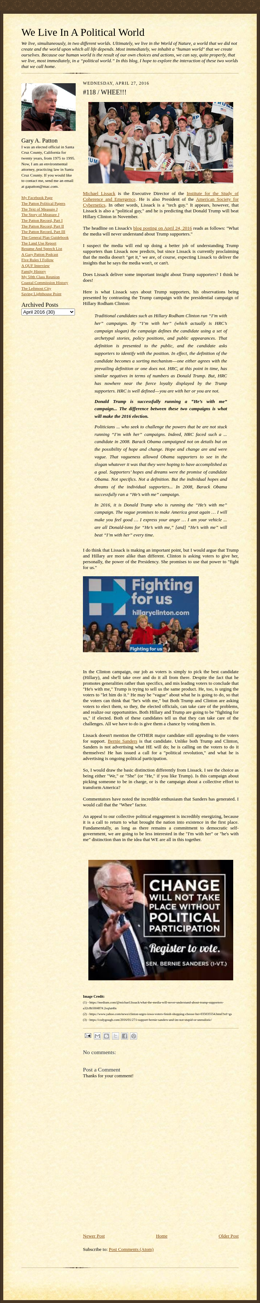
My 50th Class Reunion (40, 277)
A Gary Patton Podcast (39, 254)
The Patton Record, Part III (43, 231)
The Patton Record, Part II (42, 226)
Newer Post (94, 1236)
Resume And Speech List (41, 248)
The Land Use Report (38, 243)
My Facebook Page (37, 197)
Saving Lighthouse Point (41, 294)
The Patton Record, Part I (42, 220)
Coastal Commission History (44, 282)
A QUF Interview (35, 265)
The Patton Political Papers (43, 203)
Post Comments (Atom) (131, 1249)
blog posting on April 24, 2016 (162, 228)
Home (162, 1236)
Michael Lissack (99, 193)
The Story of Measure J (40, 214)
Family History (33, 271)
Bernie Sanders (122, 741)
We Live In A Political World (82, 32)
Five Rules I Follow (37, 260)
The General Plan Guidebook (45, 237)
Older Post (229, 1236)
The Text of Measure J (39, 209)
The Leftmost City (36, 288)
